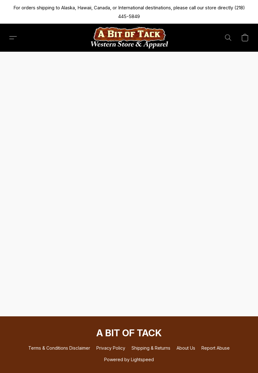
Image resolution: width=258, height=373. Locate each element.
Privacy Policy (110, 348)
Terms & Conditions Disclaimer (59, 348)
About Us (186, 348)
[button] (129, 38)
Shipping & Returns (150, 348)
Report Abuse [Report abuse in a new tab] (215, 348)
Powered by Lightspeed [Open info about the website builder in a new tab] (129, 359)
